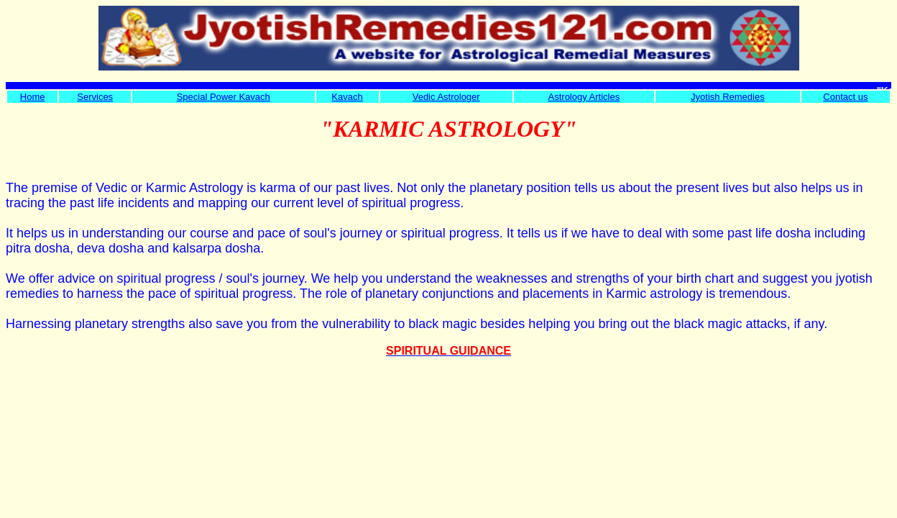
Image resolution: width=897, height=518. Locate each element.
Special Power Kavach (223, 96)
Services (95, 96)
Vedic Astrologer (446, 96)
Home (32, 96)
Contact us (845, 96)
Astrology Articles (584, 96)
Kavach (346, 96)
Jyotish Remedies (728, 96)
